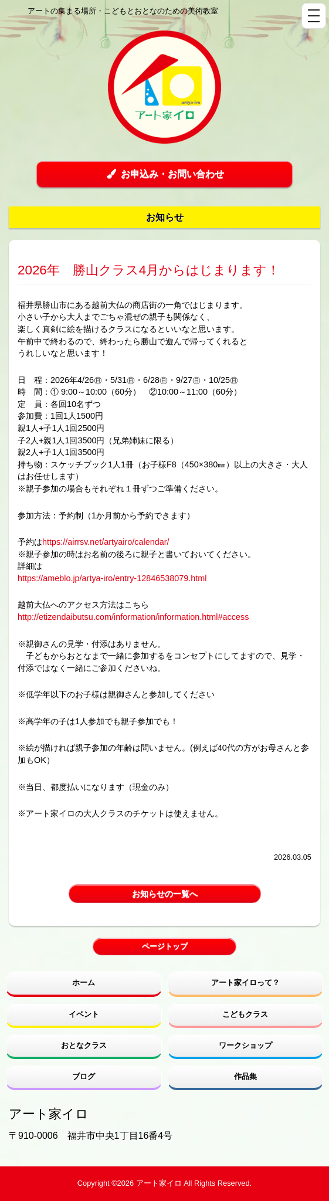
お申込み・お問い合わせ (164, 174)
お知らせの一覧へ (165, 893)
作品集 (245, 1076)
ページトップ (165, 946)
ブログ (83, 1076)
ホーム (83, 982)
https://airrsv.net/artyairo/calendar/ (105, 542)
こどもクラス (245, 1014)
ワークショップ (245, 1045)
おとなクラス (84, 1045)
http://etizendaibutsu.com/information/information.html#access (133, 617)
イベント (84, 1014)
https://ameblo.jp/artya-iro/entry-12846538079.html (112, 578)
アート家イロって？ (245, 982)
